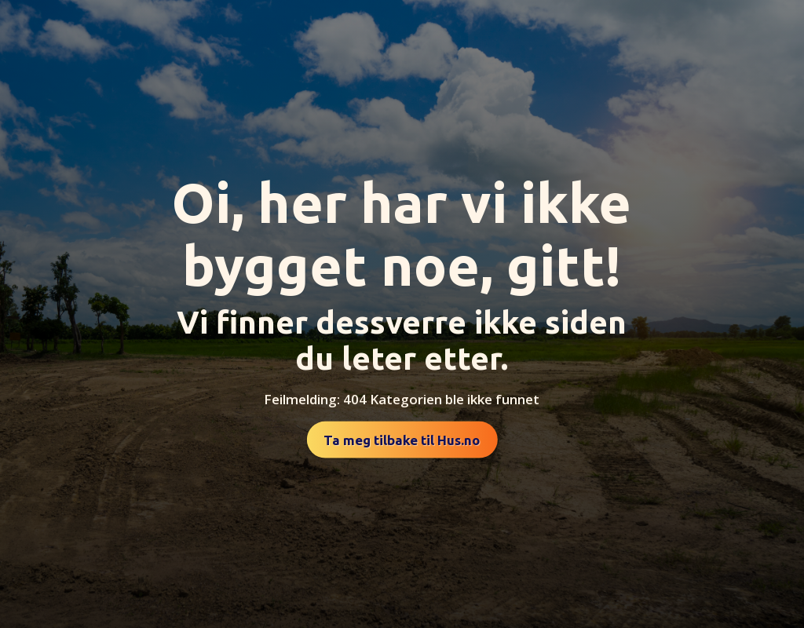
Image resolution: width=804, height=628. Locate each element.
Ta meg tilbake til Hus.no (401, 440)
